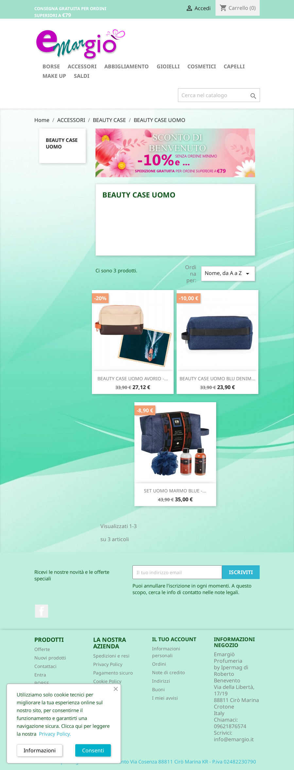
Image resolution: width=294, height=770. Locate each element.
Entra (40, 675)
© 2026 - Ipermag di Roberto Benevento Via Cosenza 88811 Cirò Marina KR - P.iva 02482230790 (147, 761)
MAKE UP (54, 75)
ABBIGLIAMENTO (126, 66)
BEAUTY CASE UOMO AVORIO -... (132, 378)
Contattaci (45, 666)
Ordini (159, 664)
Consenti (93, 750)
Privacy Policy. (55, 733)
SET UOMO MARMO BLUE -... (175, 491)
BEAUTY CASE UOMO (62, 143)
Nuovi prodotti (50, 658)
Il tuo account (174, 639)
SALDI (81, 75)
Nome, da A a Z (228, 273)
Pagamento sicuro (113, 673)
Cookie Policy (107, 681)
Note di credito (168, 672)
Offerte (42, 649)
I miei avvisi (165, 698)
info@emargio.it (234, 739)
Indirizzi (161, 681)
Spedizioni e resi (111, 656)
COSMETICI (201, 66)
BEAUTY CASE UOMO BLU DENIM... (217, 378)
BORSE (51, 66)
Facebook (41, 611)
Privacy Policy (107, 664)
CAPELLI (234, 66)
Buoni (158, 689)
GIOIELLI (168, 66)
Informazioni (40, 750)
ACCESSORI (82, 66)
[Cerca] (219, 95)
